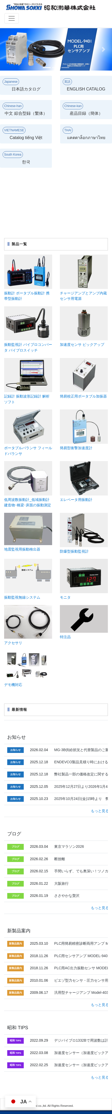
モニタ (65, 597)
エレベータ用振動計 (76, 500)
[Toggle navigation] (11, 18)
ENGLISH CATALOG (84, 84)
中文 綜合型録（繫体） (25, 109)
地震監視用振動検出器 (22, 549)
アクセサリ (13, 643)
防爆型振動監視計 (74, 551)
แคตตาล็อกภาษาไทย (84, 133)
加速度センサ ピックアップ (82, 344)
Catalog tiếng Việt (22, 133)
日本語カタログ (22, 84)
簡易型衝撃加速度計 (76, 448)
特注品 (65, 637)
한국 (16, 157)
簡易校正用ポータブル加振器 (83, 396)
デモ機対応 (13, 685)
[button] (8, 49)
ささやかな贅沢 (66, 896)
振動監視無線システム (22, 597)
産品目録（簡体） (83, 109)
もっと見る (100, 811)
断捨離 (59, 859)
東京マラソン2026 (69, 846)
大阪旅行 (61, 883)
